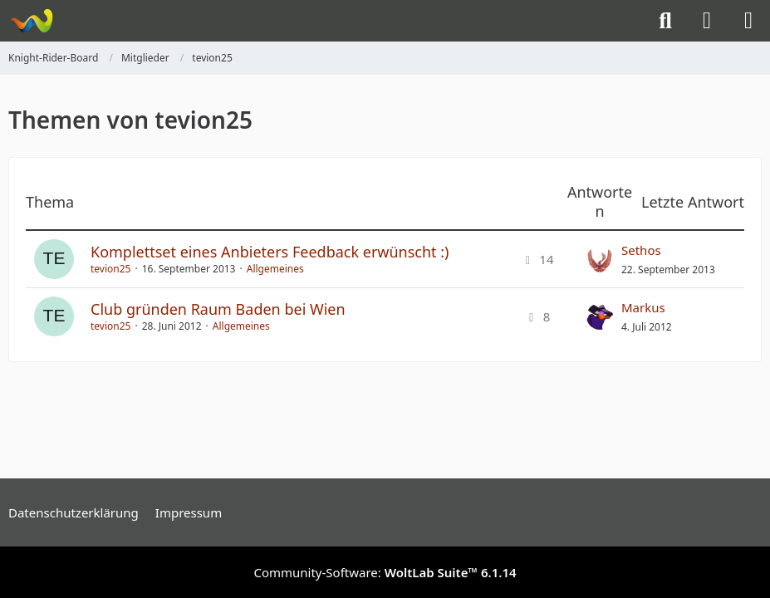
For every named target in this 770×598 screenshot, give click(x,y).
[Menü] (748, 20)
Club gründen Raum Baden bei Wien (218, 309)
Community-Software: (384, 572)
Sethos (641, 250)
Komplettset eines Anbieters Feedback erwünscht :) (270, 252)
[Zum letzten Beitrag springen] (599, 259)
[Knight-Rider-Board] (31, 20)
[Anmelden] (706, 21)
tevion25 (110, 269)
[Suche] (665, 20)
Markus (643, 307)
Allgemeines (275, 269)
